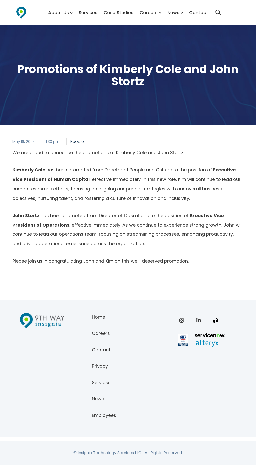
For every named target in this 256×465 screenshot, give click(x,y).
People (77, 141)
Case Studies (119, 12)
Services (88, 12)
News (174, 12)
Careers (149, 12)
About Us (58, 12)
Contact (198, 12)
